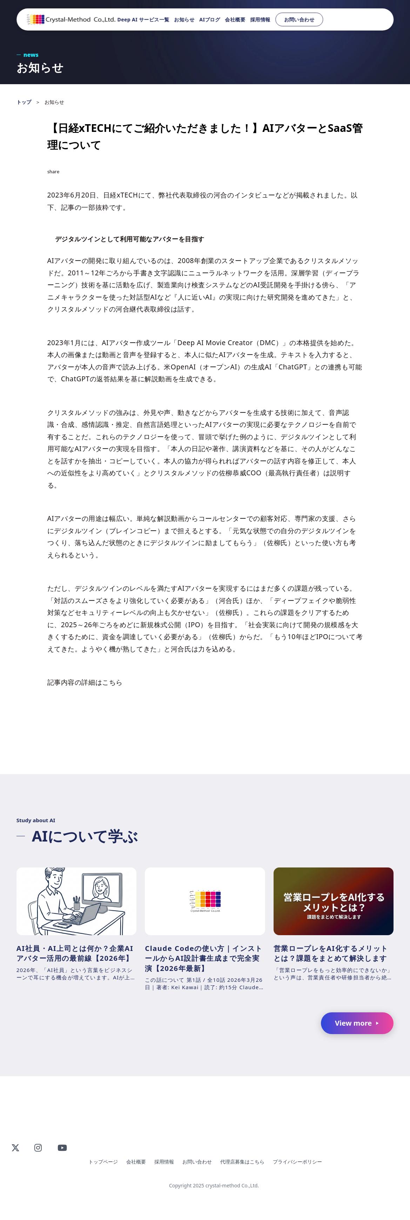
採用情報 (260, 19)
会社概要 (235, 19)
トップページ (103, 1161)
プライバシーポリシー (297, 1161)
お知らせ (184, 19)
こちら (112, 682)
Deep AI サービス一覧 (143, 19)
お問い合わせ (299, 19)
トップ (23, 102)
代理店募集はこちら (242, 1161)
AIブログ (209, 19)
